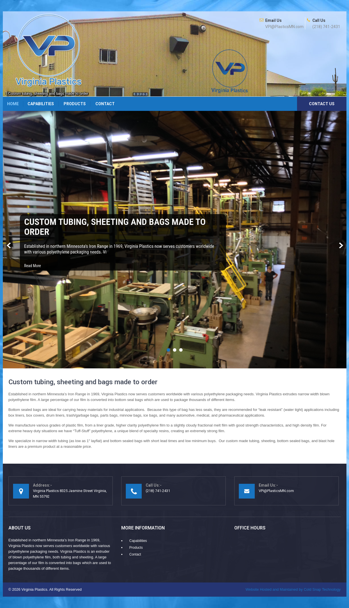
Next (340, 246)
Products (75, 104)
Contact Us (322, 104)
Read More (32, 265)
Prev (9, 246)
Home (13, 104)
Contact (105, 104)
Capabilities (41, 104)
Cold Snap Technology (293, 589)
